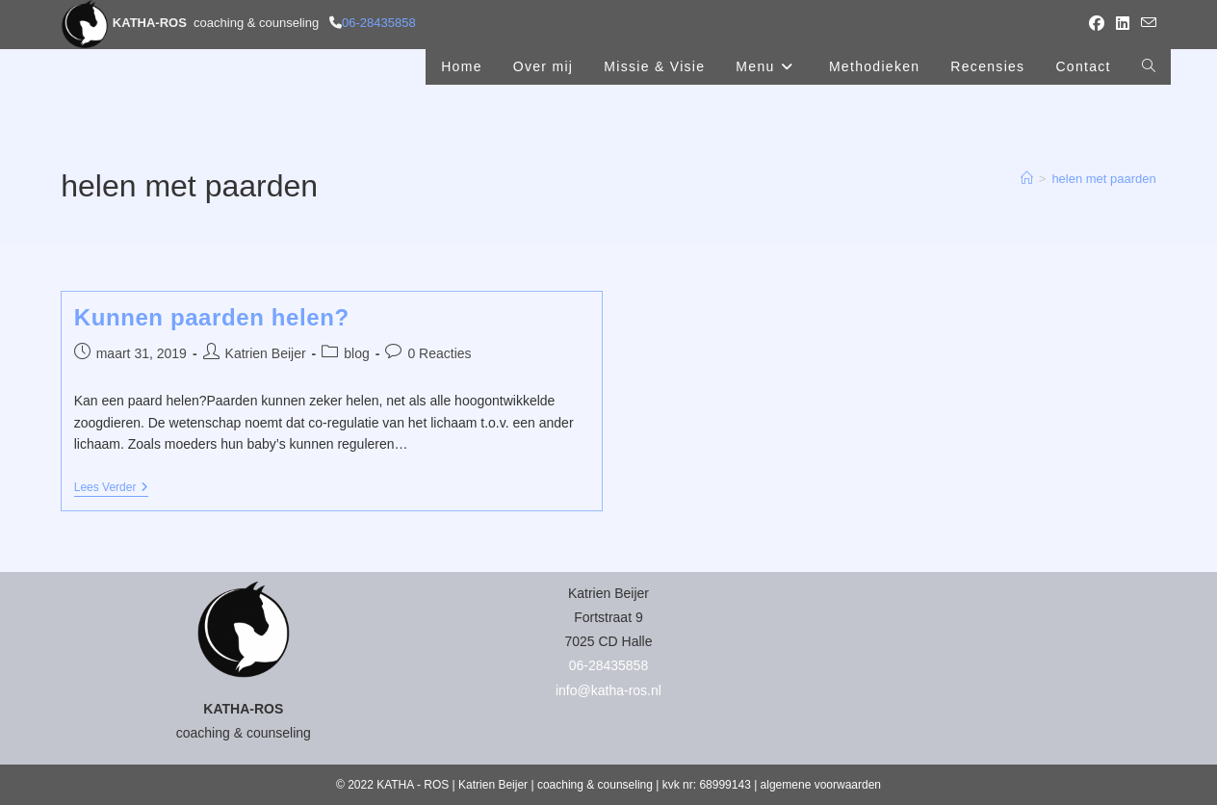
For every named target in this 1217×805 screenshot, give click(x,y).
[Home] (1027, 178)
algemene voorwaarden (821, 785)
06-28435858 (379, 22)
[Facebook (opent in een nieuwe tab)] (1096, 24)
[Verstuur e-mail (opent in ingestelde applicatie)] (1145, 24)
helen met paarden (1103, 178)
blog (356, 353)
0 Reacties (439, 353)
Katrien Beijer (265, 353)
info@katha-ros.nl (608, 690)
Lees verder (111, 488)
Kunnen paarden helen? (212, 317)
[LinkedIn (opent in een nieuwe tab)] (1122, 24)
